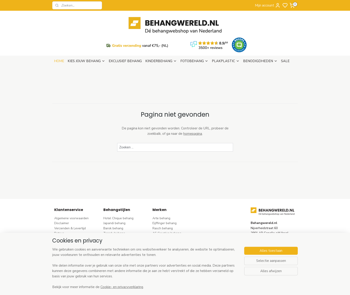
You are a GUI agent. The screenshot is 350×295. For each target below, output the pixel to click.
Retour (59, 211)
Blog (57, 236)
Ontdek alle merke (166, 267)
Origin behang (162, 226)
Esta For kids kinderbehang (171, 236)
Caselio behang (163, 251)
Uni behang (111, 236)
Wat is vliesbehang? (68, 232)
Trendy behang (114, 211)
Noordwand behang (166, 246)
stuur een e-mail (262, 232)
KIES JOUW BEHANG (86, 39)
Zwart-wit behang (116, 246)
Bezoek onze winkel (68, 221)
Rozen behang (113, 226)
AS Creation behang (166, 211)
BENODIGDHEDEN (260, 39)
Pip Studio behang (116, 221)
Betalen (59, 217)
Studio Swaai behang (167, 261)
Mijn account (267, 5)
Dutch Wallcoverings (167, 217)
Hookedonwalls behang (169, 242)
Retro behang (113, 257)
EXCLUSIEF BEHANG (125, 39)
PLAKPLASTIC (226, 39)
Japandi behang (114, 201)
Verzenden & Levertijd (70, 206)
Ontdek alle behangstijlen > (125, 267)
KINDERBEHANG (161, 39)
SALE (285, 39)
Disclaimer (61, 201)
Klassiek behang (115, 242)
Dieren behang (113, 261)
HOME (59, 39)
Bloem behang (113, 217)
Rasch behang (162, 206)
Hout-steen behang (117, 251)
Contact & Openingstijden (72, 226)
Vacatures (61, 242)
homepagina (192, 112)
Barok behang (113, 206)
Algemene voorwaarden (71, 196)
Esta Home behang (165, 232)
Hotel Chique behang (118, 196)
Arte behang (161, 196)
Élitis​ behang (161, 221)
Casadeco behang (165, 257)
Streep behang (114, 232)
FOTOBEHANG (194, 39)
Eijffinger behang (164, 201)
